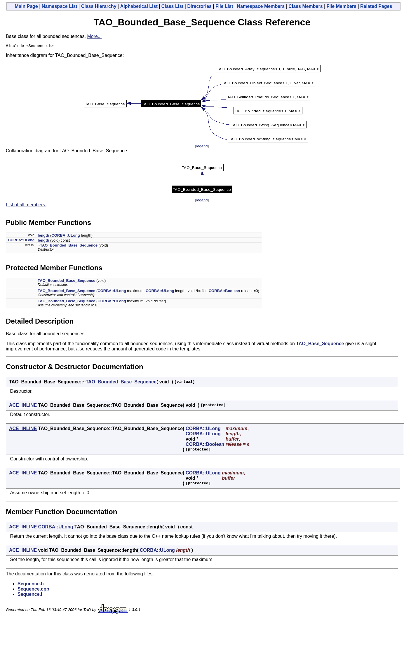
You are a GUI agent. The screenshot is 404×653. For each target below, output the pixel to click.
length (43, 236)
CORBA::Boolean (224, 291)
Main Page (26, 6)
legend (202, 147)
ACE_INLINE (23, 406)
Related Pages (376, 6)
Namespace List (59, 6)
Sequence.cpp (33, 589)
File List (224, 6)
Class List (172, 6)
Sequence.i (30, 595)
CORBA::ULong (65, 236)
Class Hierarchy (98, 6)
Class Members (305, 6)
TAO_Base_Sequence (320, 344)
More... (94, 36)
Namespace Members (261, 6)
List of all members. (26, 205)
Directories (199, 6)
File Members (341, 6)
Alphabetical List (139, 6)
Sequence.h (31, 584)
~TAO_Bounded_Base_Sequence (67, 246)
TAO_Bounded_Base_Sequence (66, 281)
